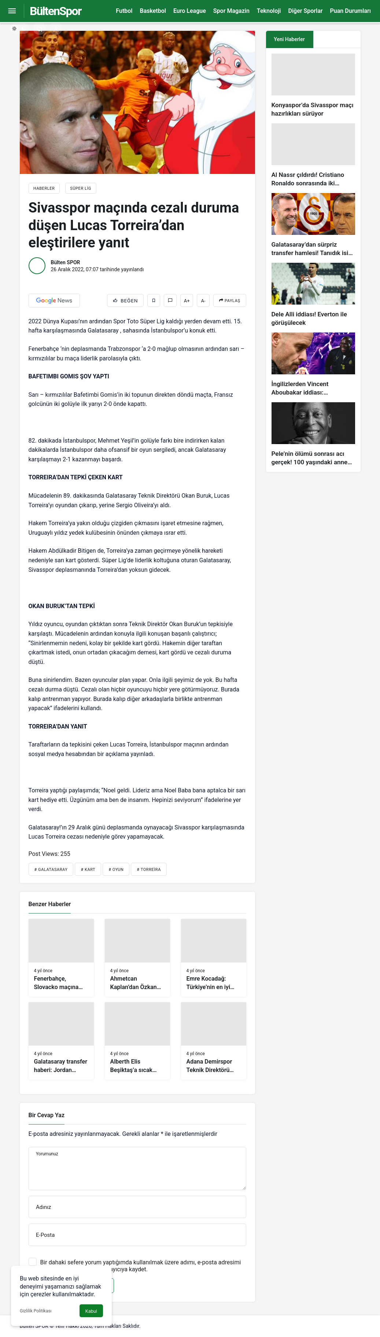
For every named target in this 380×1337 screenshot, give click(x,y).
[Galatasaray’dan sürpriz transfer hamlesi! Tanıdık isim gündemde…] (313, 225)
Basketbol (153, 10)
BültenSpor (55, 11)
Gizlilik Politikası (36, 1311)
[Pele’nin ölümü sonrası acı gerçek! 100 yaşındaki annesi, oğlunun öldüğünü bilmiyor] (313, 434)
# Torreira (149, 869)
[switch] (19, 28)
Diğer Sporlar (305, 10)
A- (203, 301)
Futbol (124, 10)
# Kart (88, 869)
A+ (187, 301)
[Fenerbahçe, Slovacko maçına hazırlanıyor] (61, 958)
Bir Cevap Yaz (46, 1115)
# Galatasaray (51, 869)
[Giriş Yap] (55, 28)
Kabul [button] (91, 1311)
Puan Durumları (350, 10)
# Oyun (115, 869)
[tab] (337, 39)
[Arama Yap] (39, 28)
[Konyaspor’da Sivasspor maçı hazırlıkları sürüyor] (313, 86)
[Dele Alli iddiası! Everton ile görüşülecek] (313, 295)
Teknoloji (269, 10)
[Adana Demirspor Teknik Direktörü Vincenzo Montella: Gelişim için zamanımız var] (213, 1041)
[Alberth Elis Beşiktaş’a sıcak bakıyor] (137, 1041)
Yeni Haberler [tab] (289, 39)
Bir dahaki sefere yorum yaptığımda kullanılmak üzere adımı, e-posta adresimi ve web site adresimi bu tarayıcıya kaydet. (140, 1266)
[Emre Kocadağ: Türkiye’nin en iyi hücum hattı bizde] (213, 958)
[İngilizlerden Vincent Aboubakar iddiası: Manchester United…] (313, 365)
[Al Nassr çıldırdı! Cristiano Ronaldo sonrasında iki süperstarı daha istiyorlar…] (313, 155)
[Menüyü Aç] (11, 11)
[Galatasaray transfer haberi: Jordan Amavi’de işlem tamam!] (61, 1041)
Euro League (189, 10)
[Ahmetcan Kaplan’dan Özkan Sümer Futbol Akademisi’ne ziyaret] (137, 958)
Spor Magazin (231, 10)
